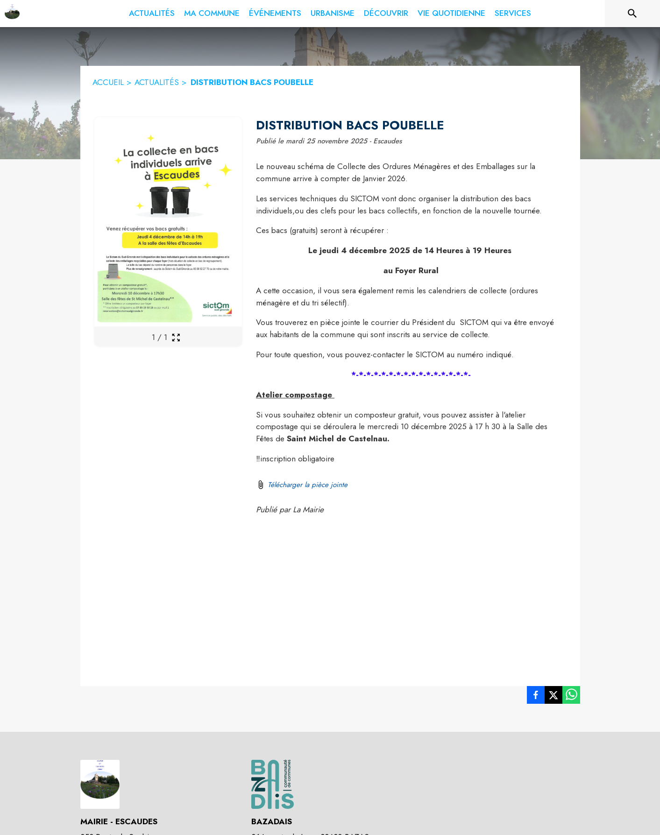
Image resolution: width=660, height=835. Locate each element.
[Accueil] (12, 13)
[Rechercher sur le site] (632, 13)
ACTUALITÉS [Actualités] (157, 82)
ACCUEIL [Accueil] (108, 82)
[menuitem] (151, 13)
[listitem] (536, 697)
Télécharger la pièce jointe (308, 485)
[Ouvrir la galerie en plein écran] (176, 337)
